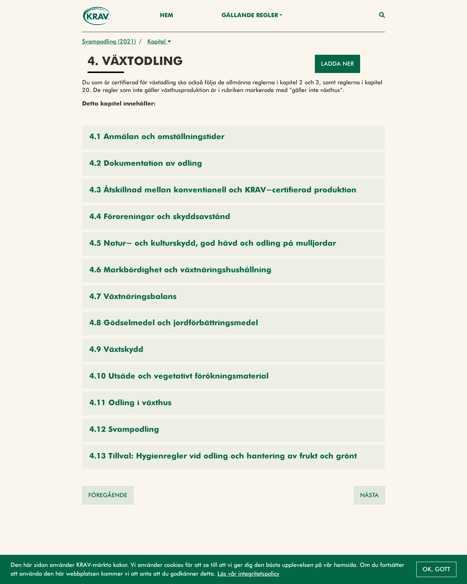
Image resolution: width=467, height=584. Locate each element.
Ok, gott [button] (436, 569)
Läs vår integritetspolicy (248, 573)
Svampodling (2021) (109, 41)
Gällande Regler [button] (249, 16)
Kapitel (159, 41)
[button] (233, 137)
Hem (166, 16)
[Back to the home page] (97, 16)
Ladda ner (337, 63)
